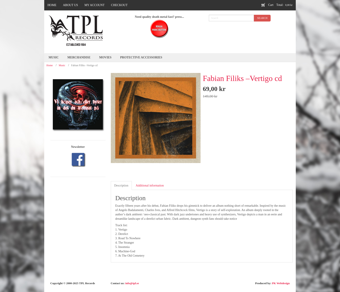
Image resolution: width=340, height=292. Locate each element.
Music (62, 65)
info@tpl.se (132, 283)
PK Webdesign (281, 283)
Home (49, 65)
